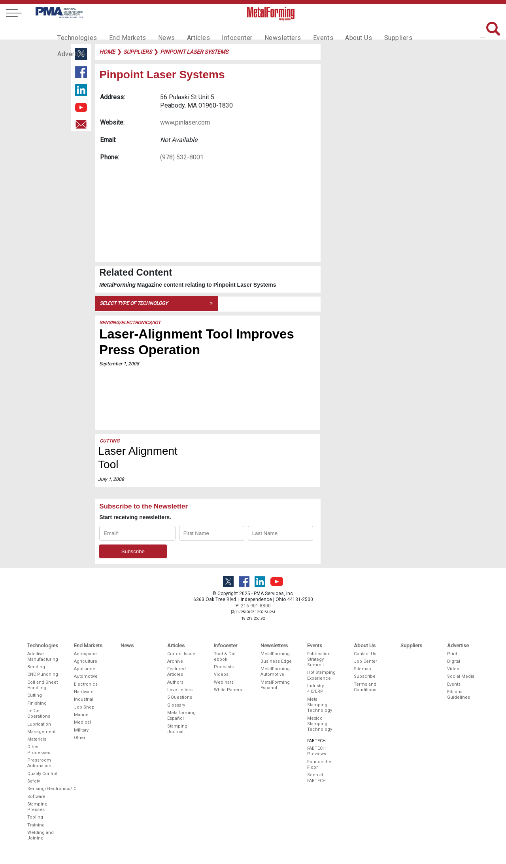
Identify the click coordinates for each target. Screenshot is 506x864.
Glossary (176, 705)
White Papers (228, 689)
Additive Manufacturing (42, 656)
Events (303, 30)
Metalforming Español (181, 715)
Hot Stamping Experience (321, 675)
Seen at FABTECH (316, 777)
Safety (33, 781)
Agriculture (85, 661)
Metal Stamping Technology (319, 705)
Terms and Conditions (365, 687)
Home (107, 52)
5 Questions (179, 697)
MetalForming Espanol (275, 685)
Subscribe (365, 676)
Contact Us (365, 653)
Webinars (224, 682)
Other (79, 737)
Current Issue (181, 653)
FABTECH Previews (316, 751)
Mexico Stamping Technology (319, 724)
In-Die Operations (38, 713)
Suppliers (373, 30)
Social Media (460, 676)
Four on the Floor (319, 764)
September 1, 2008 (119, 364)
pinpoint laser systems (194, 52)
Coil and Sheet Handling (42, 685)
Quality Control (42, 773)
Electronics (86, 684)
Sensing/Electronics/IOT (129, 322)
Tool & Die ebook (225, 656)
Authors (175, 682)
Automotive (86, 676)
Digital (453, 661)
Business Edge (276, 661)
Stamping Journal (177, 729)
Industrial (83, 699)
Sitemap (362, 668)
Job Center (365, 661)
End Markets (122, 30)
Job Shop (84, 707)
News (158, 30)
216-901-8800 (256, 606)
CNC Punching (42, 674)
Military (81, 730)
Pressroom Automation (39, 763)
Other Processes (38, 749)
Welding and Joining (40, 835)
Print (452, 653)
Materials (36, 739)
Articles (187, 30)
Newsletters (266, 30)
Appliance (84, 668)
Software (36, 796)
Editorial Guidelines (458, 694)
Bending (36, 666)
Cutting (109, 441)
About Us (336, 30)
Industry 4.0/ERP (315, 688)
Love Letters (180, 689)
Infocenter (224, 30)
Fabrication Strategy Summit (318, 659)
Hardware (84, 691)
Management (41, 731)
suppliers (137, 52)
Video (453, 668)
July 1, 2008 (111, 479)
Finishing (37, 703)
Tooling (35, 817)
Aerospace (85, 653)
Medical (82, 722)
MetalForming (275, 653)
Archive (175, 661)
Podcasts (224, 666)
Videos (221, 674)
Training (36, 825)
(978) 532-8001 (182, 157)
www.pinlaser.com (185, 122)
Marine (81, 714)
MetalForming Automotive (275, 671)
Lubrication (39, 724)
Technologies (75, 30)
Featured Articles (176, 671)
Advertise (411, 30)
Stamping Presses (37, 807)
